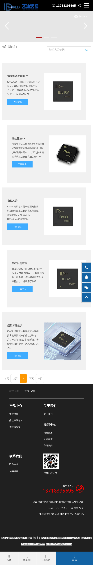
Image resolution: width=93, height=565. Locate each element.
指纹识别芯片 (19, 263)
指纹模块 (13, 414)
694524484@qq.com (62, 544)
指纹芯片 (12, 200)
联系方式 (13, 464)
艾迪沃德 (30, 391)
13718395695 (66, 5)
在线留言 (13, 470)
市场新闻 (48, 445)
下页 (31, 378)
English (82, 16)
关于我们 (48, 414)
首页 (6, 378)
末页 (40, 378)
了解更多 (17, 102)
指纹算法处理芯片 (17, 76)
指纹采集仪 (15, 427)
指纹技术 (48, 432)
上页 (15, 378)
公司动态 (48, 439)
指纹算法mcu (19, 138)
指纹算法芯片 (15, 325)
